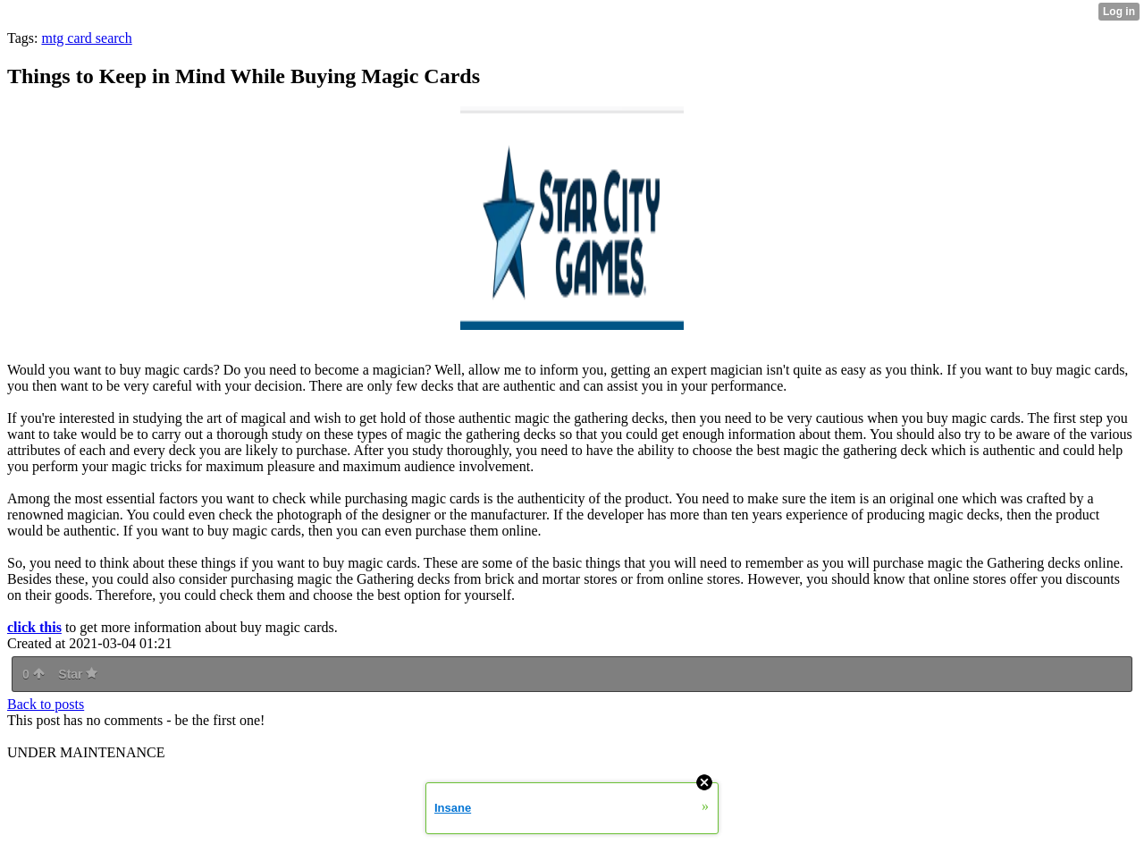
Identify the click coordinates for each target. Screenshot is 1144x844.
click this (34, 627)
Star (77, 674)
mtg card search (86, 38)
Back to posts (45, 704)
